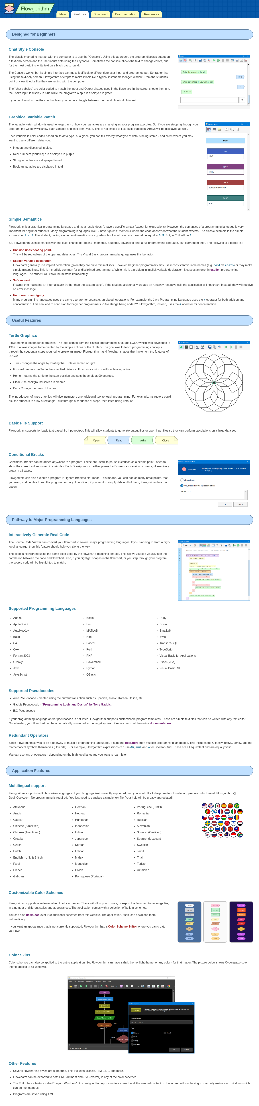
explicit (215, 269)
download (33, 914)
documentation (160, 723)
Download (100, 14)
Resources (151, 14)
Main (62, 14)
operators (131, 742)
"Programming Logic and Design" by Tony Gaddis (76, 704)
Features (80, 14)
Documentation (125, 14)
